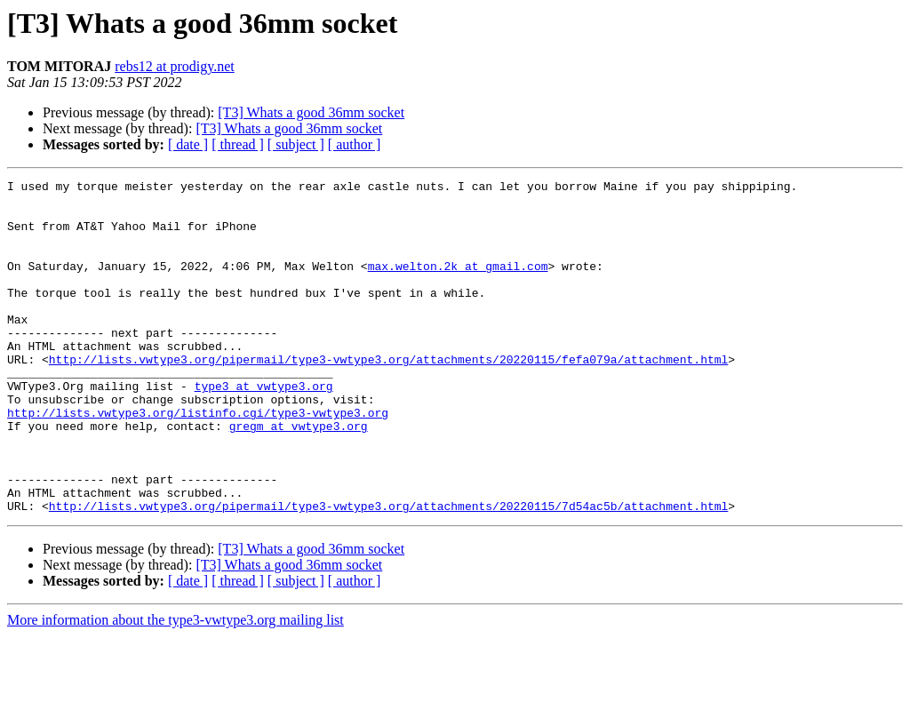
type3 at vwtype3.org (264, 428)
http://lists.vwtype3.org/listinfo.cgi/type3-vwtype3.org (197, 460)
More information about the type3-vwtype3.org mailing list (175, 686)
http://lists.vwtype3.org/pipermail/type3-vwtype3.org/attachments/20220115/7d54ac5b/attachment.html (388, 572)
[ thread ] (238, 144)
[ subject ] (295, 144)
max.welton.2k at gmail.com (458, 284)
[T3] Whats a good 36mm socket (311, 112)
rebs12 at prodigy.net (174, 66)
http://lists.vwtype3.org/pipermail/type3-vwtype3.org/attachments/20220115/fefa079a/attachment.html (388, 396)
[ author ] (354, 144)
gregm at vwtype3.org (298, 476)
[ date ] (188, 144)
